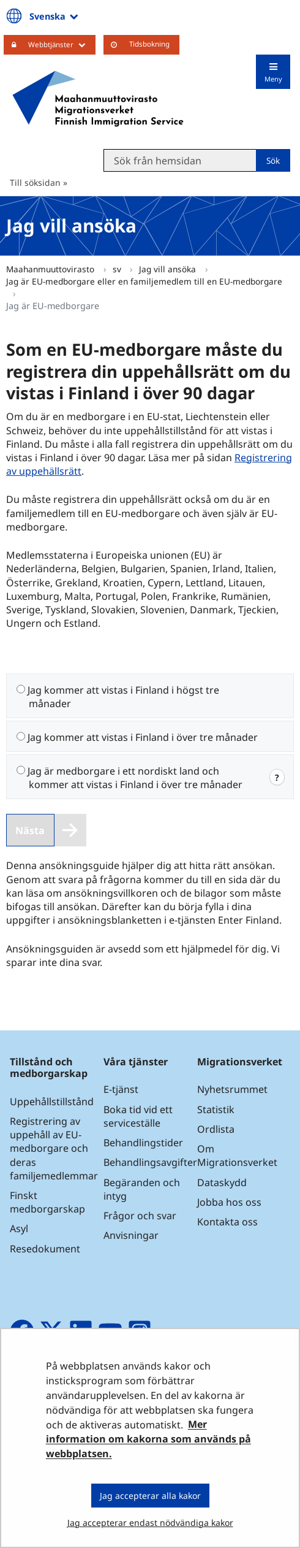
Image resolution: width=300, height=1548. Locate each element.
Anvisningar (131, 1235)
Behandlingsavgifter (150, 1162)
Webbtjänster (62, 44)
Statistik (215, 1109)
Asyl (19, 1228)
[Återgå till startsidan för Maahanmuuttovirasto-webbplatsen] (98, 98)
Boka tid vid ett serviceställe (138, 1116)
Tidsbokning (149, 43)
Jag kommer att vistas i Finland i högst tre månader (123, 696)
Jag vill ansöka (168, 269)
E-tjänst (120, 1089)
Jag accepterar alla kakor (150, 1495)
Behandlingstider (143, 1142)
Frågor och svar (139, 1215)
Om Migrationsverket (237, 1155)
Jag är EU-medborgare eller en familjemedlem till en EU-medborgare (144, 281)
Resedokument (45, 1248)
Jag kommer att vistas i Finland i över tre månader (143, 737)
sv (118, 269)
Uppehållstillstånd (52, 1101)
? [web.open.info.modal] (277, 777)
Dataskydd (222, 1182)
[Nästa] (46, 830)
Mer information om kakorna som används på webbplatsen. (148, 1439)
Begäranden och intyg (141, 1189)
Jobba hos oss (229, 1202)
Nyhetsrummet (232, 1089)
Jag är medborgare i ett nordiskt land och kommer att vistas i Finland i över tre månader (135, 777)
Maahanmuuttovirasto (51, 269)
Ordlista (215, 1129)
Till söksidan (35, 182)
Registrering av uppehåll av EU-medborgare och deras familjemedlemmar (54, 1148)
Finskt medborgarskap (47, 1202)
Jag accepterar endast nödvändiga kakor (150, 1522)
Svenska (55, 16)
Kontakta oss (227, 1221)
